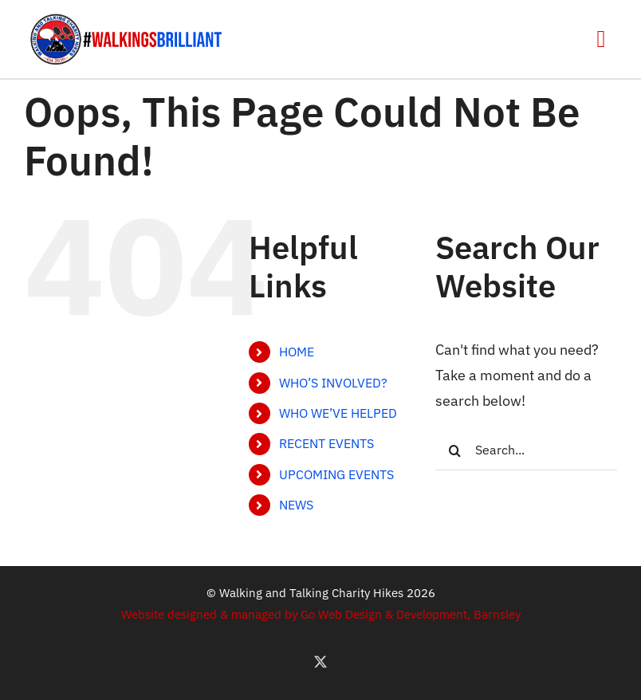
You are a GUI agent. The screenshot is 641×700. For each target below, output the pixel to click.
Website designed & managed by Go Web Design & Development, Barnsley (321, 614)
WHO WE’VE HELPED (338, 413)
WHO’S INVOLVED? (333, 383)
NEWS (296, 505)
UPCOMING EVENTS (336, 474)
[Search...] (526, 450)
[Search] (455, 450)
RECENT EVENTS (326, 443)
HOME (296, 352)
